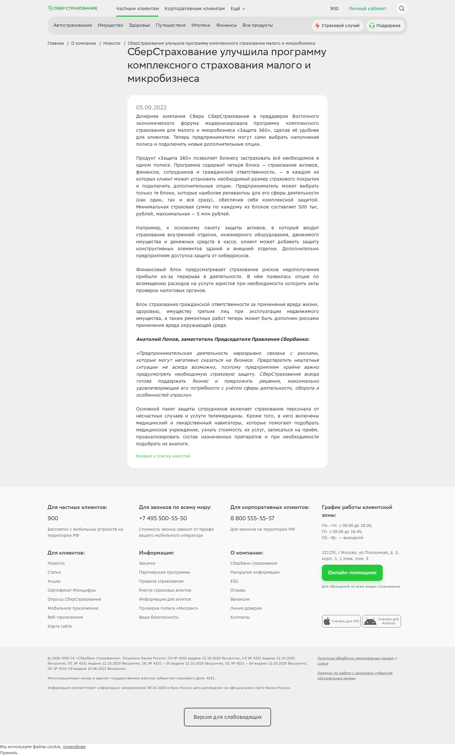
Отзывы (237, 590)
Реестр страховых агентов (165, 590)
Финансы (226, 25)
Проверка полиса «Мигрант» (168, 608)
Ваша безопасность (159, 617)
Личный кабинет (367, 8)
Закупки (147, 563)
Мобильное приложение (73, 608)
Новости (56, 563)
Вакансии (240, 599)
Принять (8, 752)
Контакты (240, 617)
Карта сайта (60, 626)
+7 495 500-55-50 (163, 519)
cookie (322, 663)
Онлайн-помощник (352, 572)
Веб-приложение (65, 617)
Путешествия (171, 25)
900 (334, 8)
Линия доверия (246, 608)
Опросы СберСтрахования (74, 599)
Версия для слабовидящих (228, 717)
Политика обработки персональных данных (355, 658)
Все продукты (258, 25)
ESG (234, 581)
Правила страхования (161, 581)
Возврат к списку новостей (163, 456)
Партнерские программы (164, 572)
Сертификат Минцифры (72, 590)
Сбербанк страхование (253, 563)
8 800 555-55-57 (252, 519)
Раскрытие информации (255, 572)
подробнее (74, 746)
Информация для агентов (165, 599)
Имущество (110, 25)
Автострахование (72, 25)
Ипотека (201, 25)
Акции (54, 581)
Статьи (54, 572)
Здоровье (139, 25)
